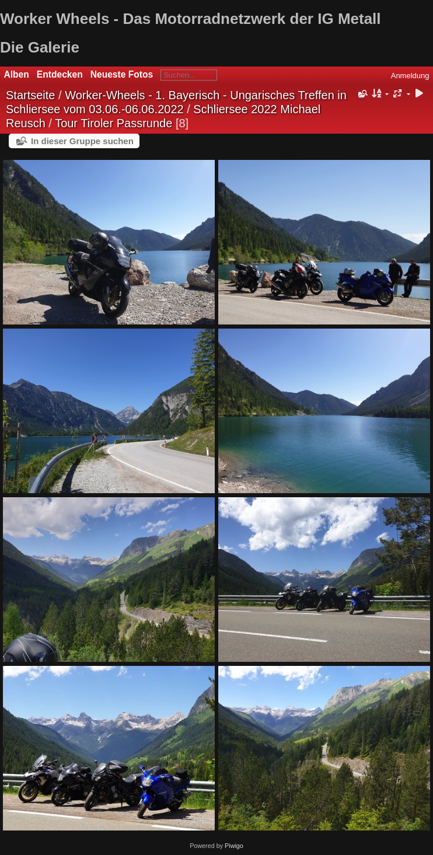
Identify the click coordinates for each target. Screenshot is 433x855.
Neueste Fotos (121, 74)
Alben (16, 74)
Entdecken (60, 74)
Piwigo (234, 845)
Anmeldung (410, 75)
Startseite (30, 95)
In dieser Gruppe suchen (82, 141)
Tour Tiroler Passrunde (113, 123)
